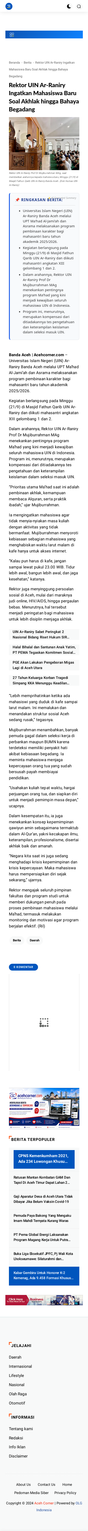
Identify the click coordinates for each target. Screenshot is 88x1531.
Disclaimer (18, 1456)
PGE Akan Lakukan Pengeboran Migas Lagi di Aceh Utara (43, 665)
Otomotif (17, 1403)
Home (67, 1484)
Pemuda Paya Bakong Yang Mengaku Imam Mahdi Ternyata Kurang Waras (42, 1218)
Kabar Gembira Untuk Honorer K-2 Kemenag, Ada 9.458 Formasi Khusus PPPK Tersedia (42, 1276)
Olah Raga (18, 1394)
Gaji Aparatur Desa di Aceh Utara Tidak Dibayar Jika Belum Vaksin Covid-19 (43, 1199)
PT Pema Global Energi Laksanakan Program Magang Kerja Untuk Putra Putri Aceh (41, 1238)
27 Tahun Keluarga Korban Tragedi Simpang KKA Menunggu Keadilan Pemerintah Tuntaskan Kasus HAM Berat (41, 681)
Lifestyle (16, 1375)
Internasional (20, 1366)
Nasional (16, 1384)
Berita (27, 62)
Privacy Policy (65, 1493)
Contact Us (46, 1484)
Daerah (34, 940)
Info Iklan (17, 1447)
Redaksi (16, 1438)
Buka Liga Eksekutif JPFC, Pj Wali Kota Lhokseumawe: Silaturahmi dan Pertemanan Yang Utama (43, 1257)
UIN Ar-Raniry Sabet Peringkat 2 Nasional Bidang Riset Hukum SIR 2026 (40, 635)
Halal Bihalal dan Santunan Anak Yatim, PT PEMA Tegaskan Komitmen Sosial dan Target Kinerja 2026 (44, 650)
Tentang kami (21, 1428)
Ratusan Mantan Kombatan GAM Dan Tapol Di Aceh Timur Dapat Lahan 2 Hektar (42, 1180)
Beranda (14, 62)
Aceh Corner (44, 1503)
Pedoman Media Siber (31, 1493)
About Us (23, 1484)
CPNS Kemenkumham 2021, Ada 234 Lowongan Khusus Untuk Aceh (43, 1158)
